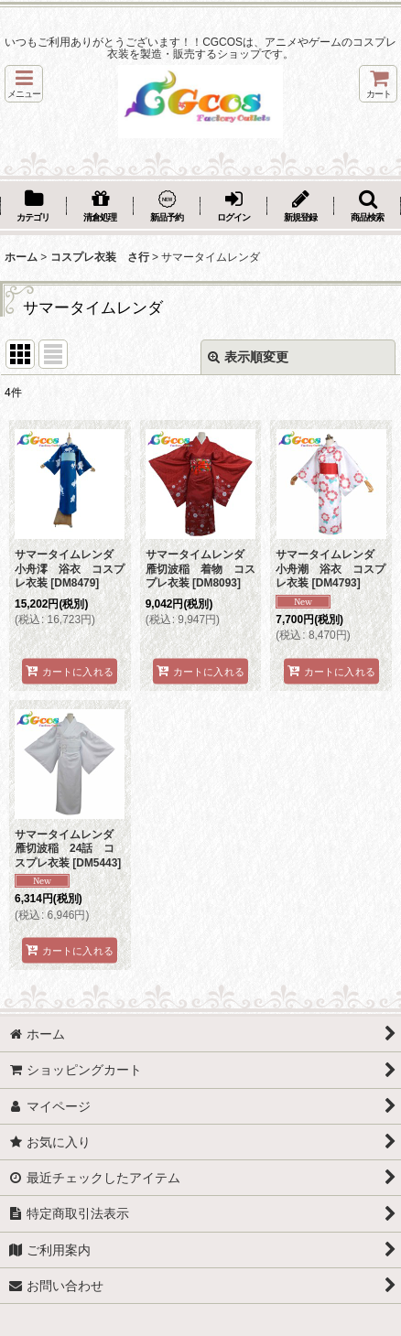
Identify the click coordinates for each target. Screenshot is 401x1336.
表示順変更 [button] (248, 357)
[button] (24, 83)
